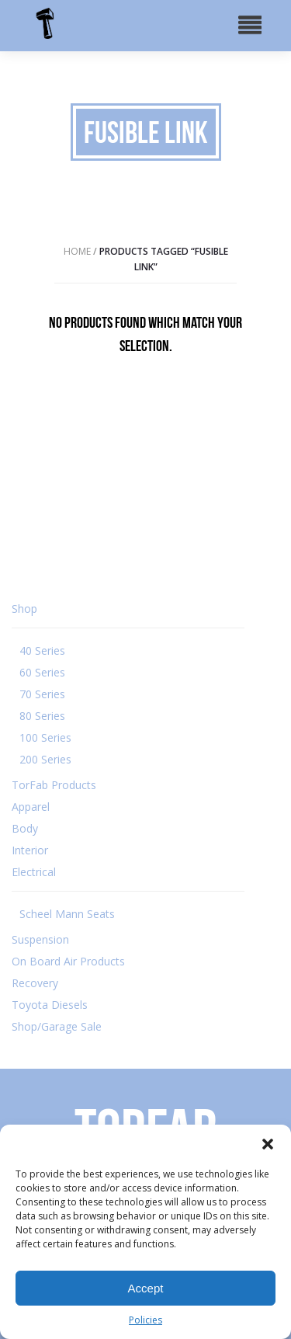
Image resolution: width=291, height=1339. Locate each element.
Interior (30, 850)
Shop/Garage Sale (57, 1026)
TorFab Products (54, 784)
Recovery (35, 983)
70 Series (42, 694)
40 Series (42, 650)
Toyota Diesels (50, 1004)
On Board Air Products (68, 961)
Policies (145, 1320)
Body (25, 828)
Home (77, 251)
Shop (24, 608)
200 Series (45, 759)
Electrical (34, 871)
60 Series (42, 672)
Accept (146, 1288)
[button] (267, 1144)
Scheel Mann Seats (67, 913)
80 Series (42, 715)
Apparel (31, 806)
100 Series (45, 737)
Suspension (40, 939)
